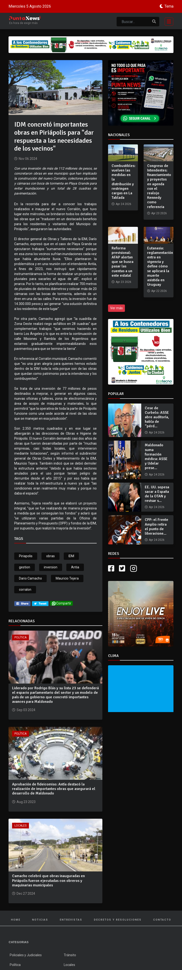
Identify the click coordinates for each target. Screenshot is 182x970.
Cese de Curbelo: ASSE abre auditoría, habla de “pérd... (157, 417)
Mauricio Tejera (67, 578)
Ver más (116, 308)
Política (20, 637)
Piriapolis (25, 556)
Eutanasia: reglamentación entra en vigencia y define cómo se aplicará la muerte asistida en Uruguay (160, 266)
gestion (24, 567)
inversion (50, 567)
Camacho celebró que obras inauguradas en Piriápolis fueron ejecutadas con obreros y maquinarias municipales (48, 880)
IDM (71, 556)
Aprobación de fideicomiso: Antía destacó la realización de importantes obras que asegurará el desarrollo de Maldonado (53, 789)
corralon (25, 589)
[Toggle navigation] (167, 21)
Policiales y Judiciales (26, 955)
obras (50, 556)
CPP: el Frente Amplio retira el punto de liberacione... (156, 526)
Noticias (40, 919)
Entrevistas (71, 919)
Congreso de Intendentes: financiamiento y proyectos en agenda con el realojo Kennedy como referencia (159, 186)
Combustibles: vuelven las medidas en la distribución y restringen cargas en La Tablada (123, 181)
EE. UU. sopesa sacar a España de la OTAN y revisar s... (157, 494)
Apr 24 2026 (156, 432)
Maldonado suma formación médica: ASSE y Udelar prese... (156, 456)
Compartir (61, 603)
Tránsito (70, 955)
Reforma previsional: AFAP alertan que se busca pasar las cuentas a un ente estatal (122, 262)
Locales (20, 825)
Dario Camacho (30, 578)
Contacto (162, 919)
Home (15, 919)
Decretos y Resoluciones (117, 919)
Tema (168, 6)
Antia (75, 567)
